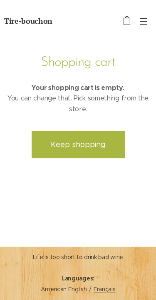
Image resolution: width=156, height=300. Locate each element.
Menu (143, 21)
